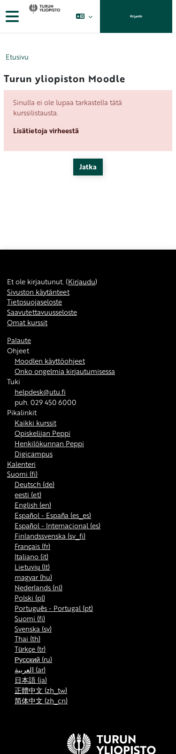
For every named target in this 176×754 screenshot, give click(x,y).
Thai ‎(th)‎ (27, 638)
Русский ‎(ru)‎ (33, 659)
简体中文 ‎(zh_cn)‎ (41, 700)
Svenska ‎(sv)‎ (33, 629)
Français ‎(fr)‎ (32, 546)
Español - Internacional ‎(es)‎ (57, 525)
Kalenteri (21, 464)
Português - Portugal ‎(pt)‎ (54, 608)
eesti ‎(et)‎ (28, 494)
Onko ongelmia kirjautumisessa (65, 371)
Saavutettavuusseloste (42, 312)
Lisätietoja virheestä (46, 130)
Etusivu (17, 57)
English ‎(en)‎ (33, 505)
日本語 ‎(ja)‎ (31, 680)
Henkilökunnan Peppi (49, 443)
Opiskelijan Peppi (42, 433)
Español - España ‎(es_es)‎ (53, 515)
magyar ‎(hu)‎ (33, 577)
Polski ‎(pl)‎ (30, 598)
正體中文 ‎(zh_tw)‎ (41, 690)
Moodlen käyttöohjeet (50, 361)
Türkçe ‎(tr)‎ (30, 649)
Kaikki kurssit (35, 423)
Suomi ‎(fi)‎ (22, 474)
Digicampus (34, 454)
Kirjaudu (136, 16)
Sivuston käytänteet (38, 292)
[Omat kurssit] (44, 16)
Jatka (88, 166)
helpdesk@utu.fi (40, 392)
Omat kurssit (27, 322)
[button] (84, 16)
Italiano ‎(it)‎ (31, 556)
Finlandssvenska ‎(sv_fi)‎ (50, 536)
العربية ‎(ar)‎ (30, 669)
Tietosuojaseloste (34, 302)
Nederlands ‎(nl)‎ (38, 587)
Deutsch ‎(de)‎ (34, 484)
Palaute (19, 340)
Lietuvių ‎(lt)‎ (32, 567)
